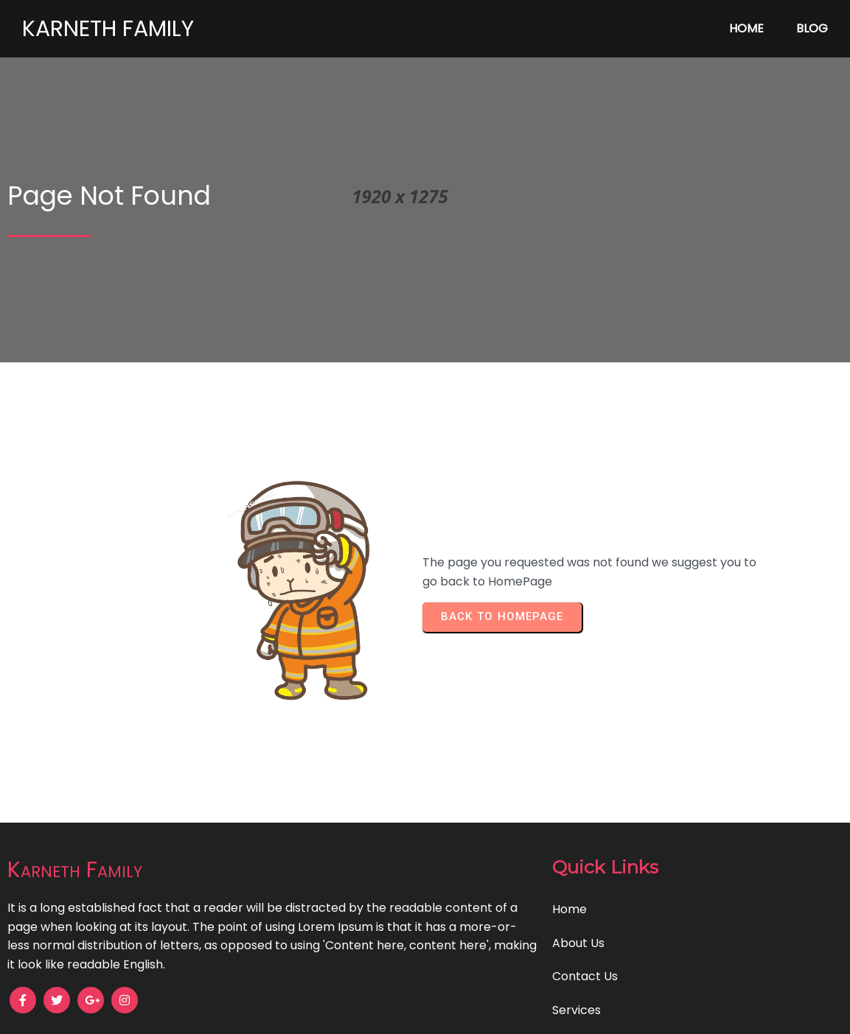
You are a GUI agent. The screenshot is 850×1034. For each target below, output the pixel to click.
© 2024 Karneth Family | (374, 1012)
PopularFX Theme (496, 1012)
